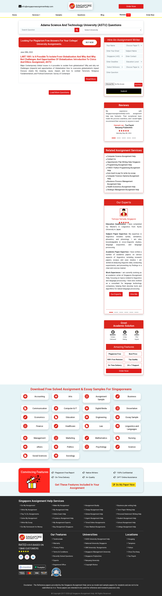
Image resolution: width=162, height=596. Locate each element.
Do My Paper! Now (124, 484)
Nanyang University (92, 560)
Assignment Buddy (92, 505)
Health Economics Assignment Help (121, 187)
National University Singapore (96, 543)
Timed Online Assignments (95, 523)
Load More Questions (59, 92)
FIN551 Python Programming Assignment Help (123, 169)
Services (36, 15)
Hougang (131, 539)
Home (14, 15)
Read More (91, 79)
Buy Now (89, 42)
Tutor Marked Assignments (95, 527)
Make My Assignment (61, 505)
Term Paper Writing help (126, 510)
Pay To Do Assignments (30, 514)
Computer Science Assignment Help (121, 156)
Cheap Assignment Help (94, 510)
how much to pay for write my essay (121, 173)
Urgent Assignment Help (94, 518)
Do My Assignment (28, 505)
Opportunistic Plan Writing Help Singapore (123, 162)
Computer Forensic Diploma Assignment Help (123, 177)
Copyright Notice (91, 565)
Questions (81, 15)
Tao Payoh (132, 556)
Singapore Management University (97, 552)
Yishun (130, 548)
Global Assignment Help (94, 514)
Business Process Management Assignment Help (120, 182)
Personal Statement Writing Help (129, 514)
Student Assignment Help (126, 518)
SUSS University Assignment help (97, 539)
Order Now (131, 6)
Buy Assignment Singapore (63, 527)
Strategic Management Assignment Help (123, 190)
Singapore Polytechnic (93, 556)
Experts (56, 560)
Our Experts (116, 294)
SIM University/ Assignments (96, 548)
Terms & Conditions (60, 552)
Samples (59, 15)
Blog (102, 15)
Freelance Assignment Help (63, 518)
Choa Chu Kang (134, 552)
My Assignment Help (60, 510)
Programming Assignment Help (119, 165)
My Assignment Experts (62, 523)
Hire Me (133, 294)
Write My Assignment (29, 510)
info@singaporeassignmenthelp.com (36, 6)
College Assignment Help (126, 527)
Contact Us (111, 159)
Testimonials (58, 539)
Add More (138, 85)
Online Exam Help (59, 514)
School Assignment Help (126, 523)
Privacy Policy (58, 548)
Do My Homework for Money (31, 527)
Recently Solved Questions (63, 556)
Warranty (56, 543)
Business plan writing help (126, 505)
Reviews (125, 15)
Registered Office (59, 565)
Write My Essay (26, 523)
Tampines (131, 543)
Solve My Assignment (29, 518)
